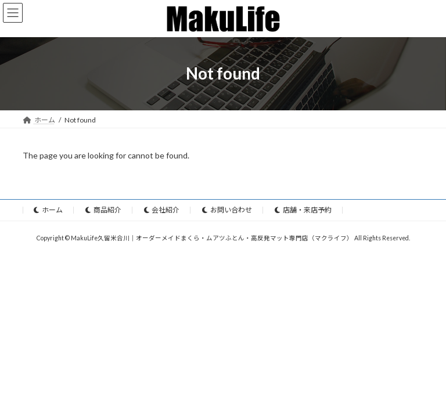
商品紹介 (103, 210)
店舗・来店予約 (303, 210)
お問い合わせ (227, 210)
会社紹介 (162, 210)
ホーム (48, 210)
